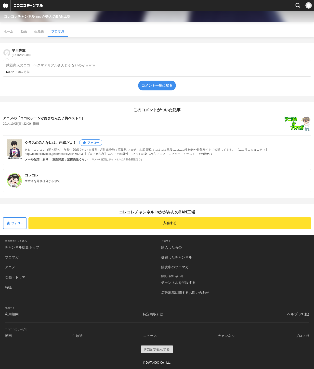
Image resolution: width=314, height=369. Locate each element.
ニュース (150, 336)
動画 (24, 31)
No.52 (10, 72)
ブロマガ (57, 31)
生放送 (39, 31)
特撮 (8, 287)
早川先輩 (21, 53)
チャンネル (226, 336)
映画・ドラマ (15, 277)
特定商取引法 (153, 314)
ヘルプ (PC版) (298, 314)
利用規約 (12, 314)
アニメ (10, 267)
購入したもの (171, 247)
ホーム (8, 31)
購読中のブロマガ (175, 267)
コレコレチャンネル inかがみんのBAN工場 (37, 16)
